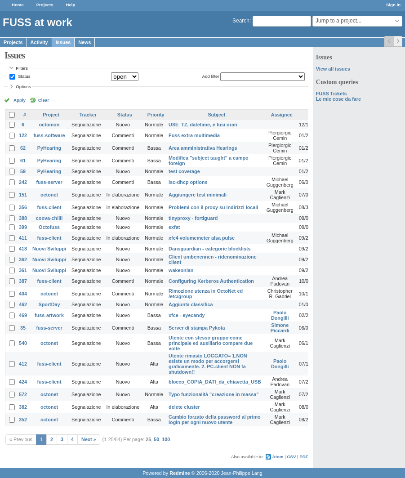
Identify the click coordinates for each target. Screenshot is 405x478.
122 (23, 135)
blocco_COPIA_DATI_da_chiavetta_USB (215, 381)
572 (23, 394)
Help (71, 4)
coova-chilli (49, 218)
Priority (156, 114)
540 (23, 343)
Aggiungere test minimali (198, 194)
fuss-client (49, 207)
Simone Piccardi (280, 327)
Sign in (393, 4)
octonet (49, 194)
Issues (63, 42)
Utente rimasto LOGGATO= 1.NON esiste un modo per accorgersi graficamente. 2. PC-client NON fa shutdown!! (208, 364)
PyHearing (49, 148)
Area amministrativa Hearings (203, 148)
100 (166, 439)
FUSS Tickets (331, 93)
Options (23, 86)
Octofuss (49, 227)
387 (23, 281)
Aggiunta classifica (191, 304)
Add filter (210, 76)
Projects (44, 4)
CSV (291, 456)
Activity (39, 42)
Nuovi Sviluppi (49, 248)
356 (23, 207)
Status (23, 76)
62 (23, 148)
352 (23, 419)
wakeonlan (181, 270)
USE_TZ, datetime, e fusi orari (203, 124)
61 (23, 160)
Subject (216, 114)
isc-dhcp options (188, 182)
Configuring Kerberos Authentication (211, 281)
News (84, 42)
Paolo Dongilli (280, 315)
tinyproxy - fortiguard (193, 218)
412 (23, 363)
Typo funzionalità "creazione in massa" (213, 394)
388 (23, 218)
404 (23, 293)
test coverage (184, 171)
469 (23, 315)
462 (23, 304)
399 (23, 227)
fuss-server (49, 182)
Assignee (282, 114)
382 (23, 407)
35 (23, 328)
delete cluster (184, 407)
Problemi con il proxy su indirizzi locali (213, 207)
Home (18, 4)
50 (156, 439)
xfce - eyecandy (187, 315)
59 (23, 171)
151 (23, 194)
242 (23, 182)
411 (23, 238)
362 (23, 259)
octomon (49, 124)
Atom (278, 456)
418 (23, 248)
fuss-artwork (49, 315)
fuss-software (49, 135)
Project (51, 114)
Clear (43, 100)
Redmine (179, 473)
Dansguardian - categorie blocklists (209, 248)
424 (23, 381)
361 (23, 270)
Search (240, 21)
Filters (21, 68)
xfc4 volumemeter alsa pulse (202, 238)
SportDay (49, 304)
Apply (19, 100)
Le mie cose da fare (338, 99)
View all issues (333, 68)
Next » (88, 439)
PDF (303, 456)
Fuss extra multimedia (194, 135)
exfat (174, 227)
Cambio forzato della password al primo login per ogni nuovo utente (215, 419)
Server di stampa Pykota (197, 328)
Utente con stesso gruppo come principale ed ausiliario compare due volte (211, 343)
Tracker (88, 114)
